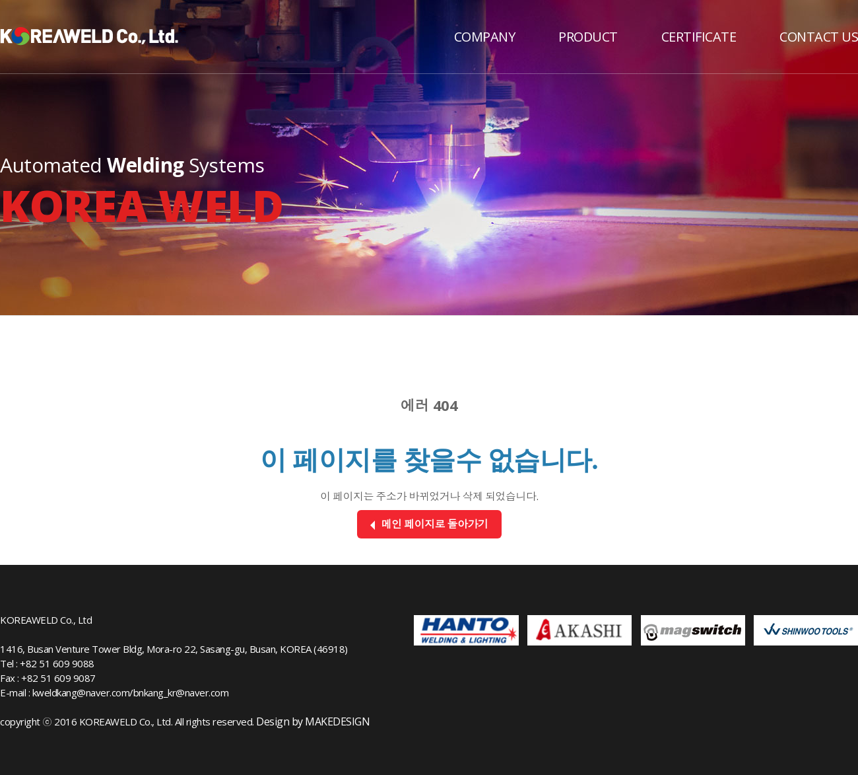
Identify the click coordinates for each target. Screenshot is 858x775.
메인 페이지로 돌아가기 (429, 524)
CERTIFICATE (699, 37)
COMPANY (484, 37)
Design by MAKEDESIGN (313, 721)
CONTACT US (818, 37)
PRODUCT (588, 37)
